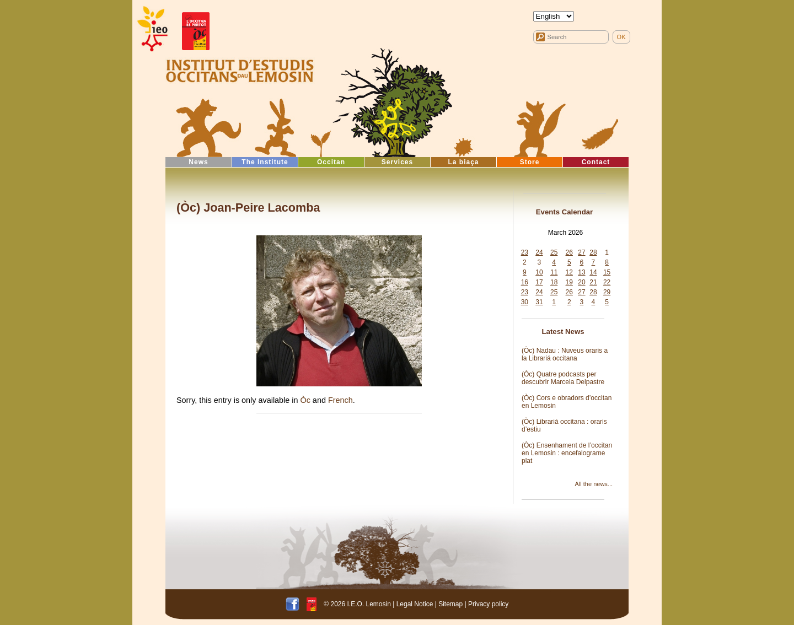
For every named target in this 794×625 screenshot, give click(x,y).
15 (606, 272)
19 (569, 282)
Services (397, 162)
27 (581, 252)
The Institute (265, 162)
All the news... (594, 484)
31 (539, 302)
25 (553, 252)
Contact (596, 162)
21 (593, 282)
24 (539, 252)
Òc (305, 400)
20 (581, 282)
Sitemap (450, 604)
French (340, 400)
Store (530, 162)
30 (524, 302)
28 (593, 252)
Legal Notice (414, 604)
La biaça (463, 162)
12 (569, 272)
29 (606, 292)
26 (569, 252)
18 (553, 282)
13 (581, 272)
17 (539, 282)
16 (524, 282)
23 (524, 252)
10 (539, 272)
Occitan (331, 162)
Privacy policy (488, 604)
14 (593, 272)
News (198, 162)
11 (553, 272)
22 (606, 282)
